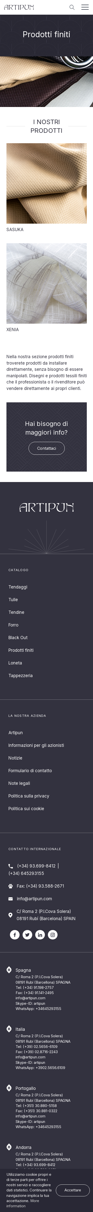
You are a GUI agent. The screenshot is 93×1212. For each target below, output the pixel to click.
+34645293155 (48, 1008)
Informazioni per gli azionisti (36, 745)
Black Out (18, 637)
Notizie (15, 758)
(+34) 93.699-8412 (36, 866)
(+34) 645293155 (26, 873)
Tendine (16, 612)
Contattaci (46, 448)
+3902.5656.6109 (50, 1068)
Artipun (15, 732)
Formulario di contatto (30, 770)
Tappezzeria (20, 675)
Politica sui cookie (26, 808)
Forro (13, 625)
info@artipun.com (34, 898)
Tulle (13, 599)
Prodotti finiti (20, 650)
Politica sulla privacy (28, 796)
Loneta (15, 662)
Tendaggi (17, 587)
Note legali (19, 783)
